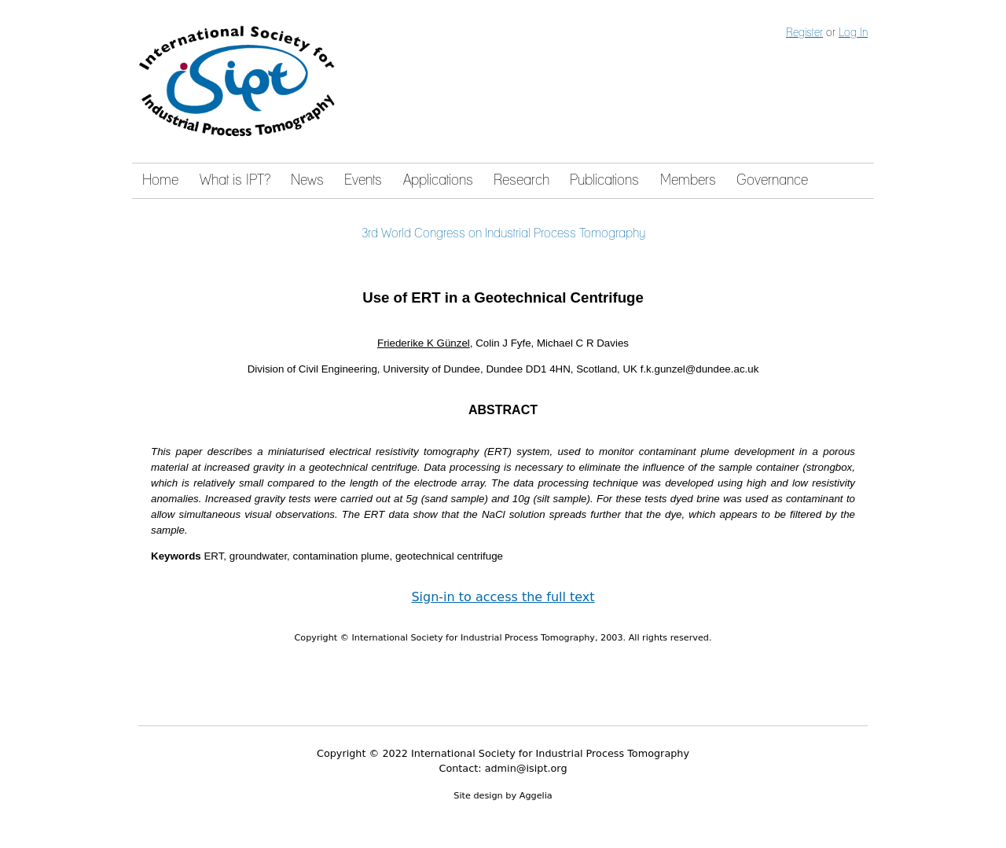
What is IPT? (235, 181)
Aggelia (536, 796)
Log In (853, 33)
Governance (772, 181)
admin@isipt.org (526, 768)
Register (804, 33)
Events (363, 181)
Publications (604, 181)
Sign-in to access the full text (502, 596)
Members (688, 181)
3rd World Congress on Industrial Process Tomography (503, 233)
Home (160, 181)
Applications (438, 181)
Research (521, 181)
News (307, 181)
